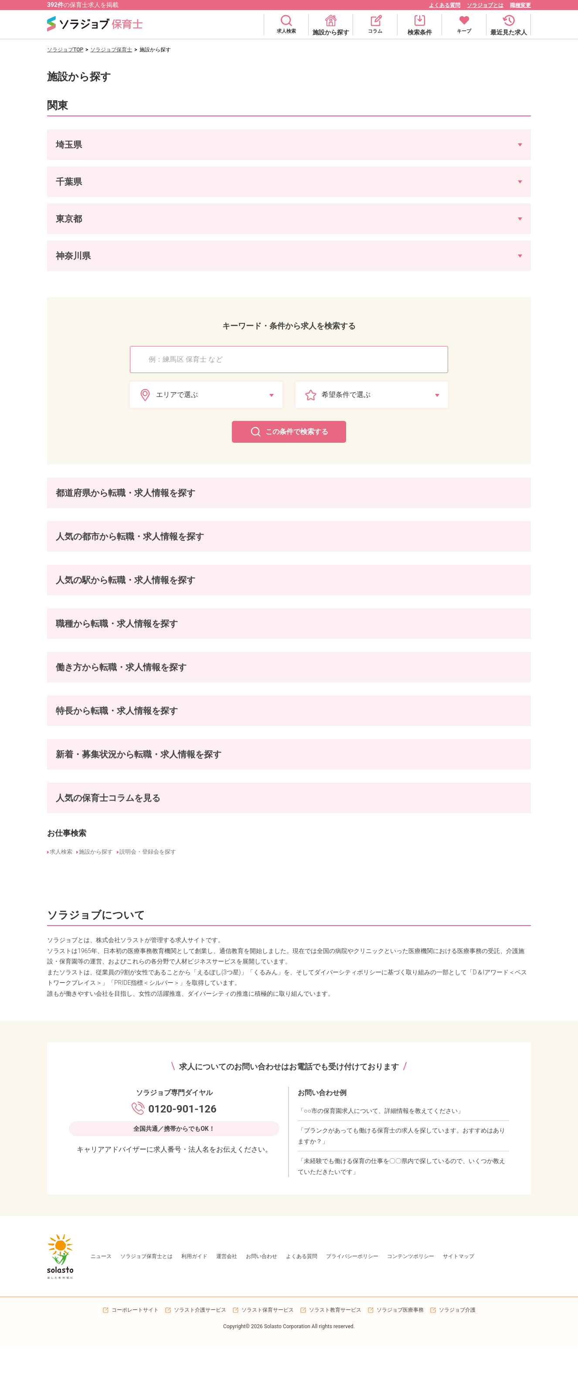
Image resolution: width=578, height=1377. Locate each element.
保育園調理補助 (230, 637)
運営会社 (226, 1285)
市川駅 (303, 593)
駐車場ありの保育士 (141, 725)
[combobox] (293, 359)
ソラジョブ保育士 (111, 50)
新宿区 (136, 548)
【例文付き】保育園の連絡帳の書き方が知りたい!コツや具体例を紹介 (310, 827)
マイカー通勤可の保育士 (78, 725)
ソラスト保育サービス (267, 1339)
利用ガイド (194, 1285)
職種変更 (520, 5)
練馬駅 (146, 593)
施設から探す (96, 884)
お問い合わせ (261, 1285)
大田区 (57, 548)
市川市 (298, 548)
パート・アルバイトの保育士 (130, 681)
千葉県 (104, 503)
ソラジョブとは (485, 5)
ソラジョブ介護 (457, 1339)
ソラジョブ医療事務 (400, 1339)
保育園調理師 (185, 637)
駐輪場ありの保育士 (199, 725)
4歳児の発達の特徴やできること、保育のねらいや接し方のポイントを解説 (334, 813)
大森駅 (88, 593)
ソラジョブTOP (65, 50)
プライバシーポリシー (352, 1285)
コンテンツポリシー (410, 1285)
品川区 (83, 548)
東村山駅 (175, 593)
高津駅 (277, 593)
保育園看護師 (274, 637)
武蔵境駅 (60, 593)
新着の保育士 (65, 769)
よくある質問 (444, 5)
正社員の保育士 (68, 681)
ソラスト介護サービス (200, 1339)
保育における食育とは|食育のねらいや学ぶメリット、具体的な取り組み (134, 827)
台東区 (162, 548)
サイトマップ (458, 1285)
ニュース (101, 1285)
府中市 (188, 548)
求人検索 (60, 884)
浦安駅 (329, 593)
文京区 (109, 548)
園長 (81, 637)
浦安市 (272, 548)
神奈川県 (159, 503)
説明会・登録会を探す (149, 884)
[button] (289, 144)
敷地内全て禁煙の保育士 (261, 725)
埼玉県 (78, 503)
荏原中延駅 (209, 593)
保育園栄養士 (144, 637)
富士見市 (243, 548)
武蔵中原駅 (246, 593)
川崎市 (214, 548)
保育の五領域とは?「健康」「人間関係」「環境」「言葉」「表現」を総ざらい (142, 813)
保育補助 (107, 637)
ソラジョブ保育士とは (146, 1285)
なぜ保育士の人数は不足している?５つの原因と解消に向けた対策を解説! (135, 840)
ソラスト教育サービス (335, 1339)
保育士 (57, 637)
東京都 (130, 503)
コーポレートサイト (135, 1339)
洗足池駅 (118, 593)
